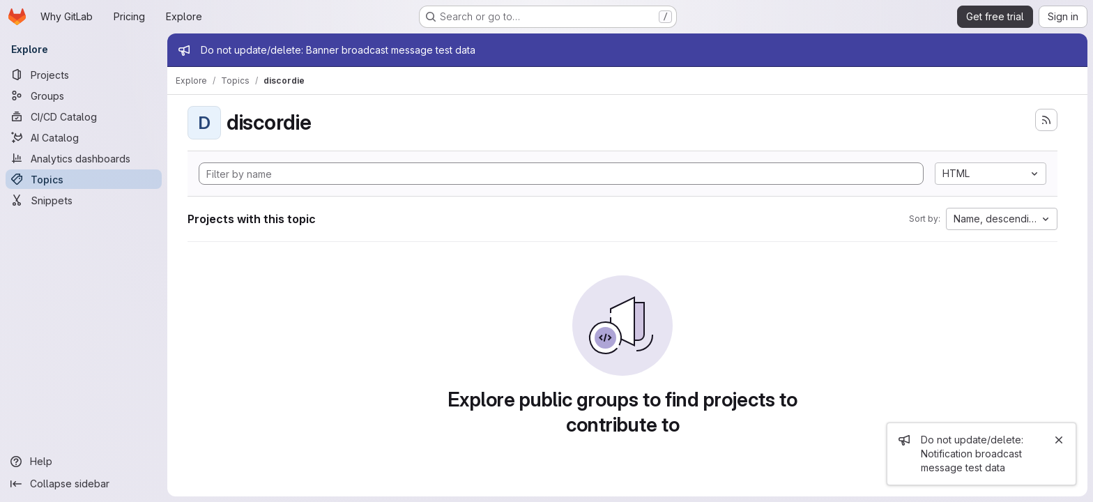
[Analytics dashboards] (84, 158)
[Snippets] (84, 200)
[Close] (1058, 440)
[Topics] (84, 179)
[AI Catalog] (84, 137)
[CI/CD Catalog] (84, 116)
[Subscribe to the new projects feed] (1046, 120)
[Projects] (84, 74)
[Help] (84, 461)
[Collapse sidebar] (84, 484)
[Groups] (84, 95)
